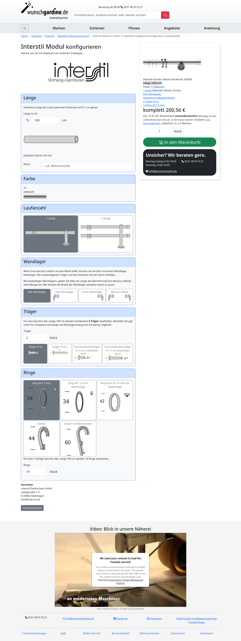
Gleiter (42, 439)
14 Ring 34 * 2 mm (153, 105)
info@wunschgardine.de (163, 171)
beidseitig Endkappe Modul (159, 98)
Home (24, 36)
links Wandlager (64, 296)
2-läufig (106, 234)
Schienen (96, 28)
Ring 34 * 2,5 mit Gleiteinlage (78, 400)
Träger (27, 331)
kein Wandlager (37, 296)
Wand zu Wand (119, 296)
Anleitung (212, 28)
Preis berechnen (32, 508)
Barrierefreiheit (120, 633)
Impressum (206, 633)
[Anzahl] (163, 131)
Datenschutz (178, 633)
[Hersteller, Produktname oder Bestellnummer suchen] (116, 15)
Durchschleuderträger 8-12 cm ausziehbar (87, 353)
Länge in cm (31, 113)
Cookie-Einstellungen (34, 633)
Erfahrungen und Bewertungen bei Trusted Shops (196, 620)
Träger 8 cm (35, 350)
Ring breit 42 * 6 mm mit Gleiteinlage (115, 400)
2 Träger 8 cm (151, 101)
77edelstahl (35, 192)
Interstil (49, 36)
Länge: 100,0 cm (152, 83)
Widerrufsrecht (92, 633)
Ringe (27, 465)
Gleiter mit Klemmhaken (78, 439)
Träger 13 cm (59, 350)
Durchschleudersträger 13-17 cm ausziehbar (117, 353)
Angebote (172, 28)
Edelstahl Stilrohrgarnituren (73, 36)
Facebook (120, 618)
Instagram (154, 618)
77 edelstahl (157, 86)
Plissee (134, 28)
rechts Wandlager (92, 296)
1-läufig (51, 234)
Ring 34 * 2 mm (42, 398)
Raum (27, 164)
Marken (59, 28)
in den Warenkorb (180, 142)
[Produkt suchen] (165, 15)
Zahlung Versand (149, 633)
